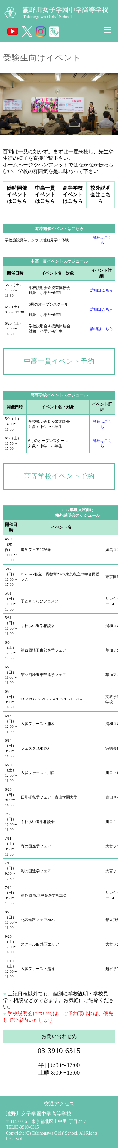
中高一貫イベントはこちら (45, 194)
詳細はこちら (101, 290)
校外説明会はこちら (100, 194)
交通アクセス (59, 1103)
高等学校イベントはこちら (73, 194)
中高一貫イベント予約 (59, 361)
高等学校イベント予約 (59, 476)
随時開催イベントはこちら (17, 194)
